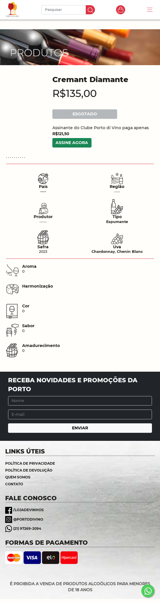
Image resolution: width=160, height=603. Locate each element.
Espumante (117, 222)
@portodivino (28, 519)
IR (90, 9)
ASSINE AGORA (72, 142)
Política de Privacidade (30, 463)
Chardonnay (103, 251)
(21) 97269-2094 (27, 528)
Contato (14, 484)
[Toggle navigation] (149, 9)
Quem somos (18, 477)
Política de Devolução (28, 470)
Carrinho (120, 9)
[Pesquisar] (64, 9)
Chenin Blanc (130, 251)
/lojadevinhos (28, 510)
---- (43, 191)
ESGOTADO (85, 114)
